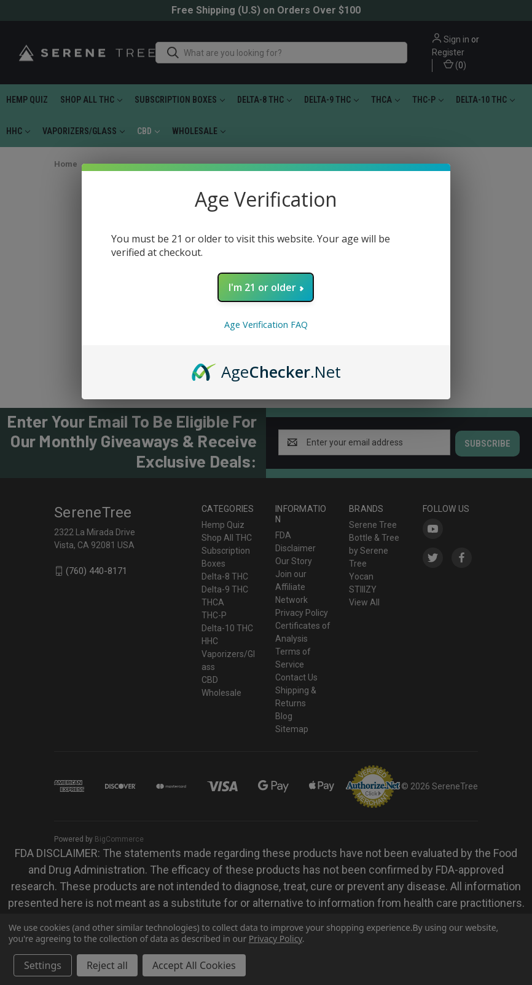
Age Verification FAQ (266, 324)
